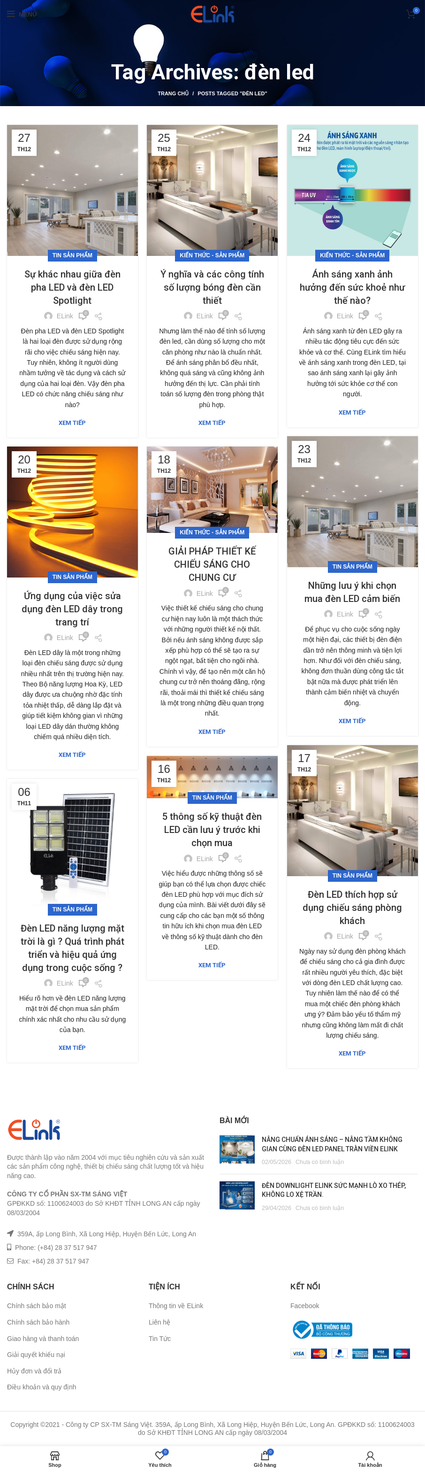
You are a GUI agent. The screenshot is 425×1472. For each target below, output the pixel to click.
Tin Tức (160, 1338)
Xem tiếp (72, 423)
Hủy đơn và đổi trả (34, 1371)
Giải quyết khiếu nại (36, 1354)
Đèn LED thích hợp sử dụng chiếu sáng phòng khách (352, 907)
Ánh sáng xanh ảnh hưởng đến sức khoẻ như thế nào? (352, 287)
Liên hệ (159, 1322)
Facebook (304, 1306)
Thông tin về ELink (176, 1306)
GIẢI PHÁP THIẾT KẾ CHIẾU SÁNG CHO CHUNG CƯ (212, 564)
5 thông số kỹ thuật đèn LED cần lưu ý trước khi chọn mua (212, 826)
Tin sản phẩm (72, 255)
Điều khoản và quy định (41, 1387)
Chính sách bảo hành (38, 1322)
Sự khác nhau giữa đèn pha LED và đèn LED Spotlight (72, 287)
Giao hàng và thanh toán (43, 1338)
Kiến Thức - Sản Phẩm (212, 255)
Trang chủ (173, 93)
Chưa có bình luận (320, 1162)
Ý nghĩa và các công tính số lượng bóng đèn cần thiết (212, 287)
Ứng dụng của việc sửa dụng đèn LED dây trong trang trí (72, 609)
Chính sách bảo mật (36, 1306)
